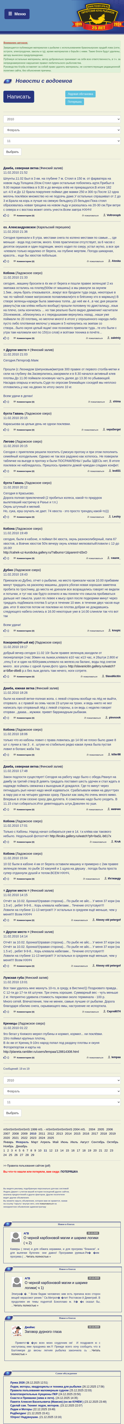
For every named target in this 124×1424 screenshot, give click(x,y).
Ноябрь (8, 1146)
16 (73, 1150)
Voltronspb (112, 215)
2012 (50, 1133)
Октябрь (112, 1142)
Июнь (64, 1142)
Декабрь (21, 1146)
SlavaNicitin (111, 676)
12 (50, 1150)
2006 (109, 1129)
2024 (42, 1137)
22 (106, 1150)
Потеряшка (75, 101)
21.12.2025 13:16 (50, 1417)
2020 (6, 1137)
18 (84, 1150)
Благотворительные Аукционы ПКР (34, 1394)
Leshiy (114, 516)
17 (78, 1150)
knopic (114, 630)
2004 (92, 1129)
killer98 (114, 754)
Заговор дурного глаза (43, 1332)
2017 (95, 1133)
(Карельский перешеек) (36, 227)
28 (27, 1155)
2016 (86, 1133)
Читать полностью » (38, 1256)
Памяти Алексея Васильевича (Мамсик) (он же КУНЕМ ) (46, 1401)
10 (40, 1150)
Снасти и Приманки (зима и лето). (32, 1398)
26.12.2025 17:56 (93, 1386)
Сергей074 (112, 1011)
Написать (18, 97)
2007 (6, 1133)
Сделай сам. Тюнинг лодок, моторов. (35, 1405)
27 (21, 1155)
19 (89, 1150)
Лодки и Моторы (21, 1409)
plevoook (113, 717)
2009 (24, 1133)
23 (111, 1150)
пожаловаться (90, 215)
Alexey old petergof (106, 919)
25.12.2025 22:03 (80, 1390)
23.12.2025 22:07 (71, 1405)
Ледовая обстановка (80, 94)
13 (56, 1150)
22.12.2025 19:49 (44, 1409)
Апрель (45, 1142)
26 (16, 1155)
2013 (59, 1133)
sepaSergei (112, 429)
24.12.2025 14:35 (66, 1398)
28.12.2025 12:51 (36, 1382)
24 (5, 1155)
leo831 (115, 470)
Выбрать (12, 152)
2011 (42, 1133)
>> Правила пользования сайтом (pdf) (26, 1165)
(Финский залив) (33, 168)
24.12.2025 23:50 (69, 1394)
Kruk (116, 841)
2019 (112, 1133)
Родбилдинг (18, 1413)
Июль (74, 1142)
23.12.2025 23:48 (95, 1401)
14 (62, 1150)
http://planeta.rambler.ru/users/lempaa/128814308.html (41, 1051)
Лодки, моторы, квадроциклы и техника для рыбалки (45, 1386)
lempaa (114, 1057)
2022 (24, 1137)
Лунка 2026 (17, 1382)
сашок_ (114, 558)
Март (34, 1142)
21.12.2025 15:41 (38, 1413)
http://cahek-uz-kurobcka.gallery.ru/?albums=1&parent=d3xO (45, 552)
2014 (68, 1133)
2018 (103, 1133)
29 (32, 1155)
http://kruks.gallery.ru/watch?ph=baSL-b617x (80, 836)
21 (100, 1150)
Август (84, 1142)
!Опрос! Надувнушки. (24, 1417)
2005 (101, 1129)
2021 (15, 1137)
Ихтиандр (112, 878)
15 (67, 1150)
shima (115, 401)
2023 (33, 1137)
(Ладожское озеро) (22, 273)
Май (55, 1142)
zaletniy (114, 337)
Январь (8, 1142)
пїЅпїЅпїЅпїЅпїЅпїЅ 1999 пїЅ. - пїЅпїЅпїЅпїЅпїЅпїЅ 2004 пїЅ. (44, 1129)
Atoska (114, 261)
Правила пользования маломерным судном (39, 1390)
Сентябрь (98, 1142)
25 (10, 1155)
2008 (15, 1133)
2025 (50, 1137)
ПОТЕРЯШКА (69, 1171)
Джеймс (30, 1327)
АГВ (26, 1233)
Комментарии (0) (24, 215)
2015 (77, 1133)
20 (95, 1150)
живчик (114, 809)
